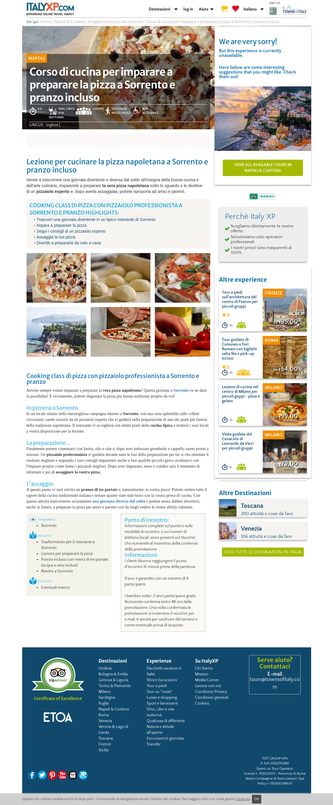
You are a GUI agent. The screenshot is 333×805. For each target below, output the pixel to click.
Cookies (202, 703)
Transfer (154, 744)
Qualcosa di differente (166, 721)
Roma (104, 715)
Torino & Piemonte (115, 686)
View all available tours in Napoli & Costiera (263, 168)
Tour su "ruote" (160, 691)
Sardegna (107, 697)
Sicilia (103, 750)
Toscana (106, 738)
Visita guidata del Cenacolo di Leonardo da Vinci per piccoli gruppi (238, 441)
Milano (105, 691)
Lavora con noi (208, 686)
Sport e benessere (162, 703)
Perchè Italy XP (250, 216)
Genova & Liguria (113, 680)
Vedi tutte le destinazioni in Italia (263, 552)
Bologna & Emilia (113, 674)
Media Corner (207, 680)
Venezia (105, 721)
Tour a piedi (157, 686)
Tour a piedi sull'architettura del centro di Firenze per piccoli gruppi (240, 299)
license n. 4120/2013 (259, 774)
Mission (201, 674)
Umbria (105, 668)
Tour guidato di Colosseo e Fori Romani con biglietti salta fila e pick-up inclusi (239, 349)
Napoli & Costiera (114, 709)
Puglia (104, 703)
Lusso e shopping (162, 697)
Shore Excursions (162, 680)
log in (188, 9)
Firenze (105, 744)
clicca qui (243, 799)
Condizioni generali (211, 697)
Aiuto (203, 9)
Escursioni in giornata (165, 738)
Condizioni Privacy (211, 691)
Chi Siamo (204, 668)
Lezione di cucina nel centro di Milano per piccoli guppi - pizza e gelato (241, 394)
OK (256, 799)
